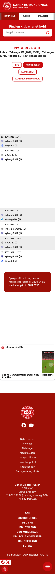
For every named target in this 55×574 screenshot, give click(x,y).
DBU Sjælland (27, 541)
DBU (27, 513)
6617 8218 (33, 285)
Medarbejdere (27, 453)
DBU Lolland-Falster (27, 536)
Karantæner (27, 72)
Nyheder (27, 443)
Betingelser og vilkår (27, 471)
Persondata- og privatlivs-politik (27, 555)
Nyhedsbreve (27, 439)
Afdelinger (28, 448)
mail (11, 285)
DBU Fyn (27, 523)
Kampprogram (33, 65)
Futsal (27, 546)
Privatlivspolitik (28, 462)
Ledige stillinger (27, 457)
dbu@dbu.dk (29, 499)
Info (17, 65)
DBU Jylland (27, 527)
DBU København (27, 532)
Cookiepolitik (27, 467)
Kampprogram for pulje (27, 79)
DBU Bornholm (27, 518)
